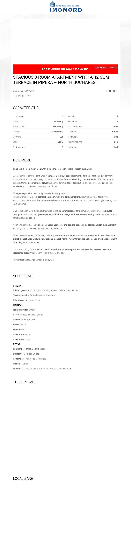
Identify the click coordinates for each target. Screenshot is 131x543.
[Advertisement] (65, 42)
